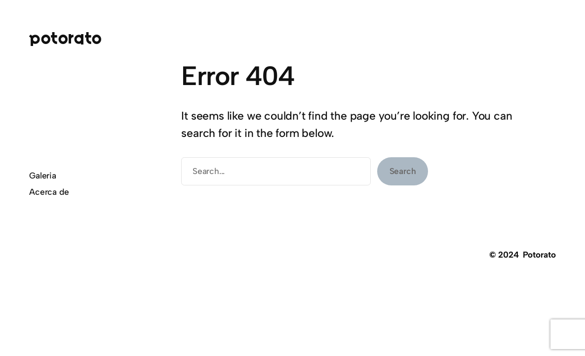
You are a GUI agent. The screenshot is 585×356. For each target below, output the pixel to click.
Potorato (65, 37)
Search (403, 171)
